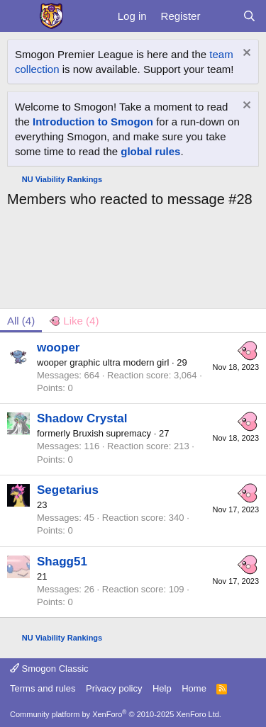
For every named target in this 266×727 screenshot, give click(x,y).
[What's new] (221, 16)
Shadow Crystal (82, 418)
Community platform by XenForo (115, 714)
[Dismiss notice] (245, 54)
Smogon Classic (49, 668)
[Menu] (19, 16)
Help (162, 688)
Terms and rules (42, 688)
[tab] (74, 320)
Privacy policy (114, 688)
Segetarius (68, 490)
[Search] (249, 16)
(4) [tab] (21, 321)
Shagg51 (62, 561)
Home (194, 688)
